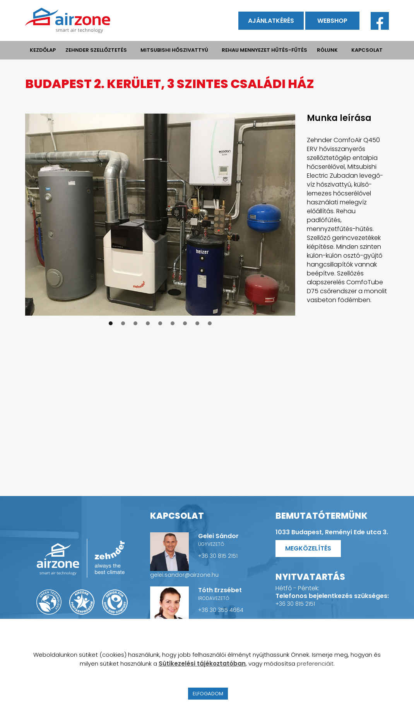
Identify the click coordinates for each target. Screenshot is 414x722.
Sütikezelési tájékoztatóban (202, 663)
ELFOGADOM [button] (208, 693)
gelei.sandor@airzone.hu (184, 575)
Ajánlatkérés (271, 20)
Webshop (332, 20)
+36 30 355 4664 (220, 610)
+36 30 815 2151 (218, 556)
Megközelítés (308, 548)
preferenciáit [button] (315, 663)
